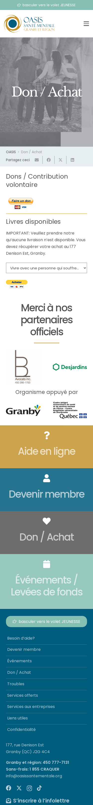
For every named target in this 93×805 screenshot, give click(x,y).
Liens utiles (17, 718)
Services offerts (22, 695)
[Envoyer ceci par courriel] (37, 160)
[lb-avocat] (23, 367)
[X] (19, 788)
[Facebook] (8, 788)
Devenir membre (24, 649)
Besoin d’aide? (21, 638)
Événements (19, 661)
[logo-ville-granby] (23, 410)
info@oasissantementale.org (34, 776)
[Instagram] (29, 788)
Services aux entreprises (31, 706)
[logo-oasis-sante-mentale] (29, 23)
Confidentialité (21, 729)
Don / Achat (19, 672)
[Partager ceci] (49, 160)
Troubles (15, 684)
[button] (86, 23)
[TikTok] (39, 788)
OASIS (11, 151)
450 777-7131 (56, 762)
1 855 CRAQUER (44, 769)
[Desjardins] (70, 367)
